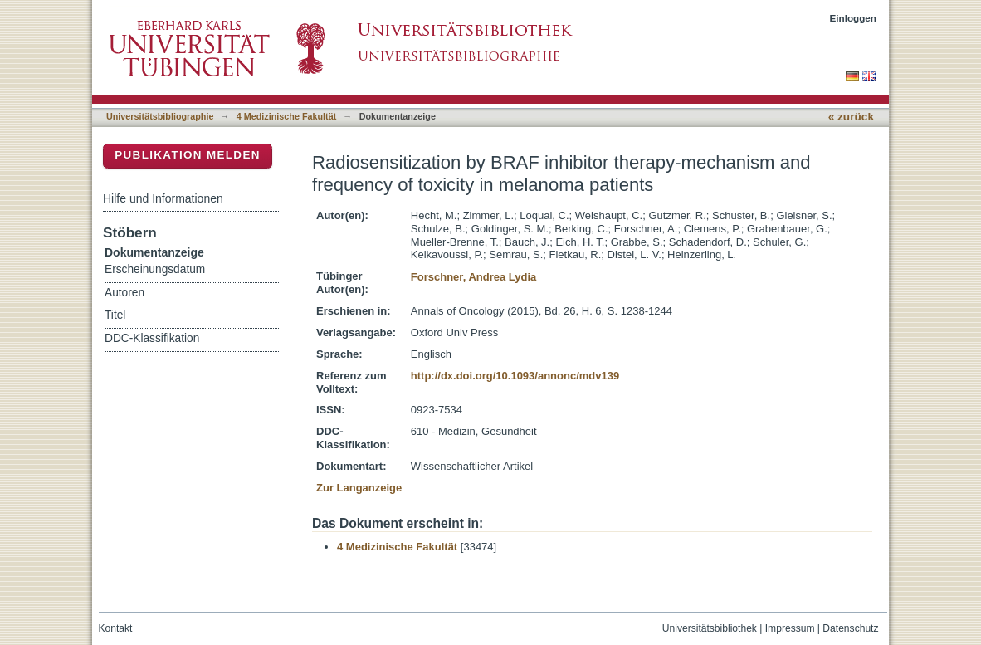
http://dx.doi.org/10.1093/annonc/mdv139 (515, 375)
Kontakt (116, 628)
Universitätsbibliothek (709, 628)
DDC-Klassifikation (152, 338)
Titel (115, 315)
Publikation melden (188, 155)
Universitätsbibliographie (159, 116)
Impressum (790, 628)
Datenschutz (850, 628)
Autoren (124, 292)
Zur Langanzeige (359, 487)
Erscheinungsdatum (155, 269)
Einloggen (853, 17)
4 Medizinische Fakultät (286, 116)
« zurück (851, 116)
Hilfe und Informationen (163, 198)
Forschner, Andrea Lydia (473, 277)
